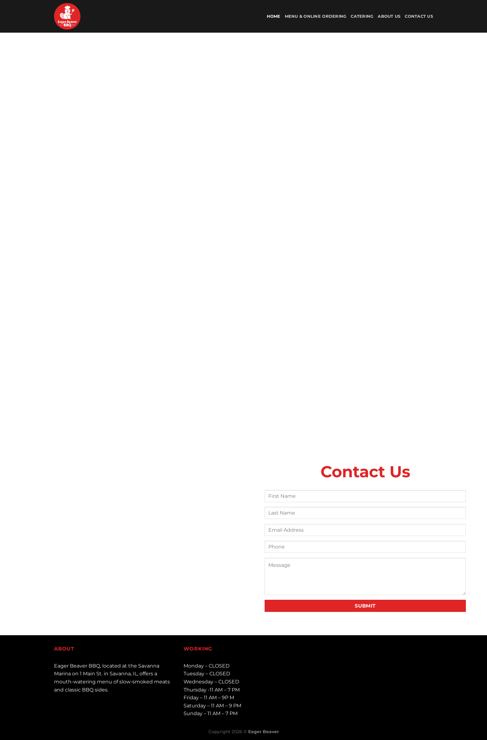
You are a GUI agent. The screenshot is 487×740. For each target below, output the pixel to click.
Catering (362, 16)
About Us (389, 16)
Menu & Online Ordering (316, 16)
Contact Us (419, 16)
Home (273, 16)
